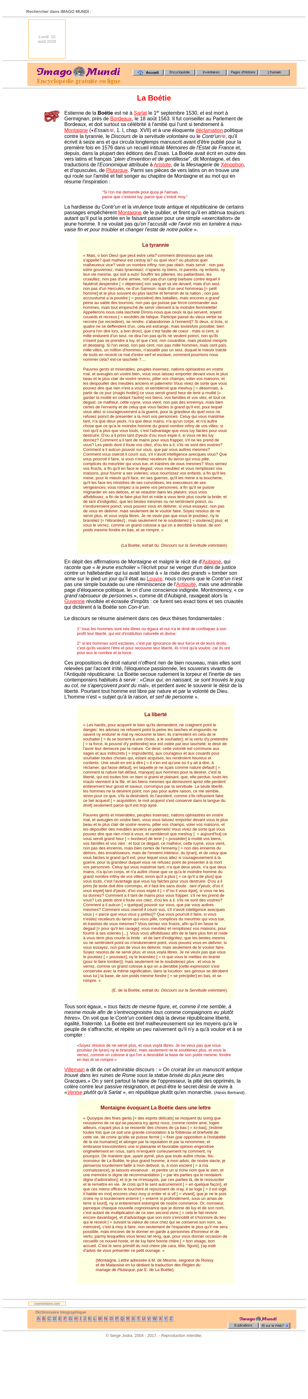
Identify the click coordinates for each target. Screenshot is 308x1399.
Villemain (74, 1069)
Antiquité (186, 584)
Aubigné (211, 561)
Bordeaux (121, 118)
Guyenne (74, 601)
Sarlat (140, 113)
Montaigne (76, 130)
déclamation (209, 130)
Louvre (154, 578)
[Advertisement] (274, 39)
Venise (74, 1092)
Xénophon (232, 164)
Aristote (162, 164)
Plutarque (117, 170)
